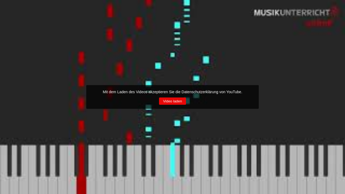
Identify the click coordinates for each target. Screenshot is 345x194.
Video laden (172, 101)
